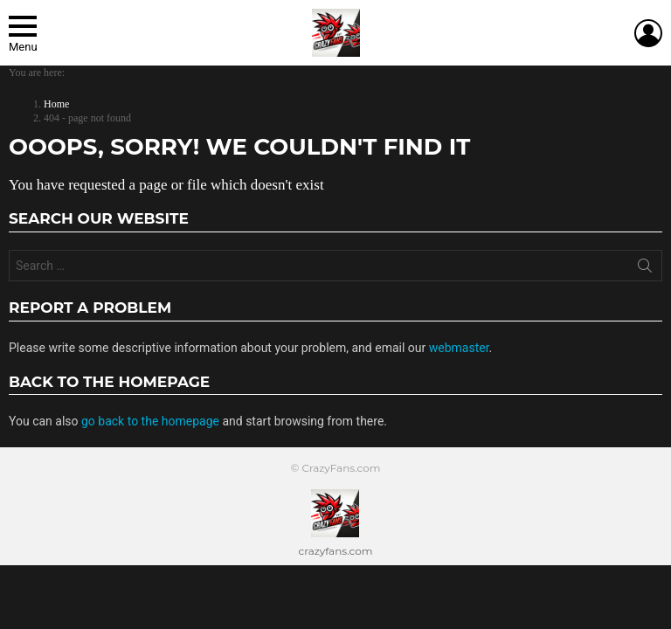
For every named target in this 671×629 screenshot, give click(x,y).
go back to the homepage (150, 421)
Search (644, 269)
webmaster (459, 348)
